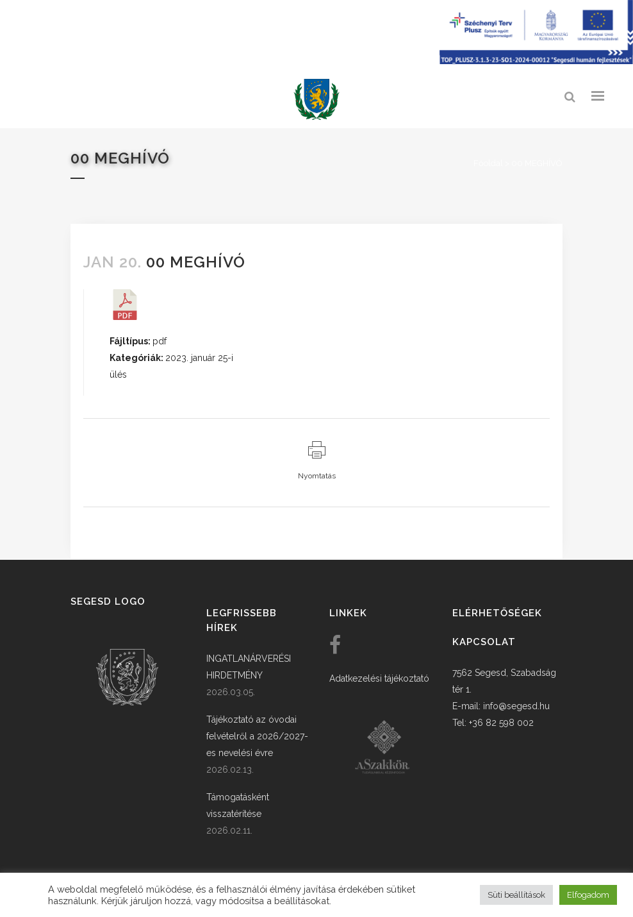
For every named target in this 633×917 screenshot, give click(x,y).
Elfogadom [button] (588, 895)
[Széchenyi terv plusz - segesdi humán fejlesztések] (536, 61)
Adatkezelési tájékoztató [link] (379, 678)
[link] (316, 100)
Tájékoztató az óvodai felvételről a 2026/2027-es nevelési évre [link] (257, 736)
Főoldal (488, 163)
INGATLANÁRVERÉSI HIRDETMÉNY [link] (248, 666)
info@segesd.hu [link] (516, 706)
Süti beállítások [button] (516, 895)
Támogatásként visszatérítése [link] (237, 805)
